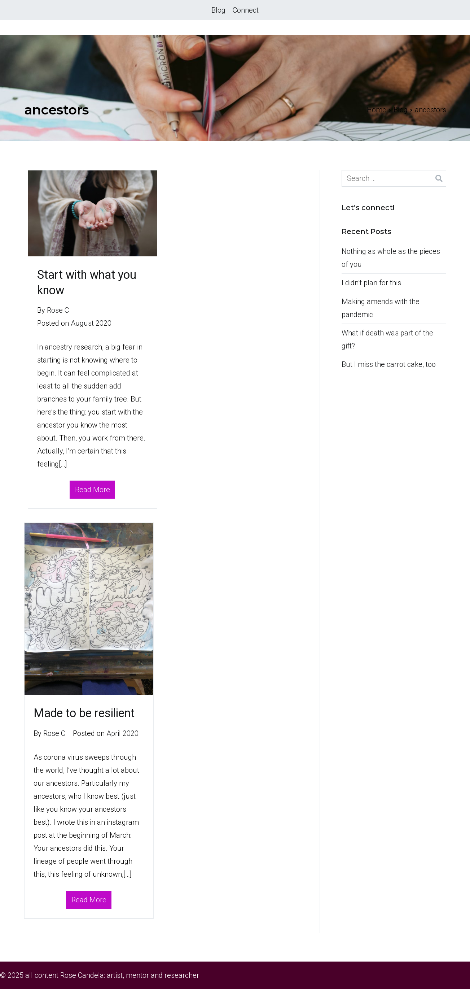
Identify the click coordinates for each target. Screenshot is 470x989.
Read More (92, 489)
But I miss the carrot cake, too (389, 364)
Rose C (58, 310)
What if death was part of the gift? (387, 339)
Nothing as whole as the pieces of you (391, 258)
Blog (218, 10)
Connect (246, 10)
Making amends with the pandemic (381, 308)
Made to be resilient (84, 713)
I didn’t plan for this (371, 282)
